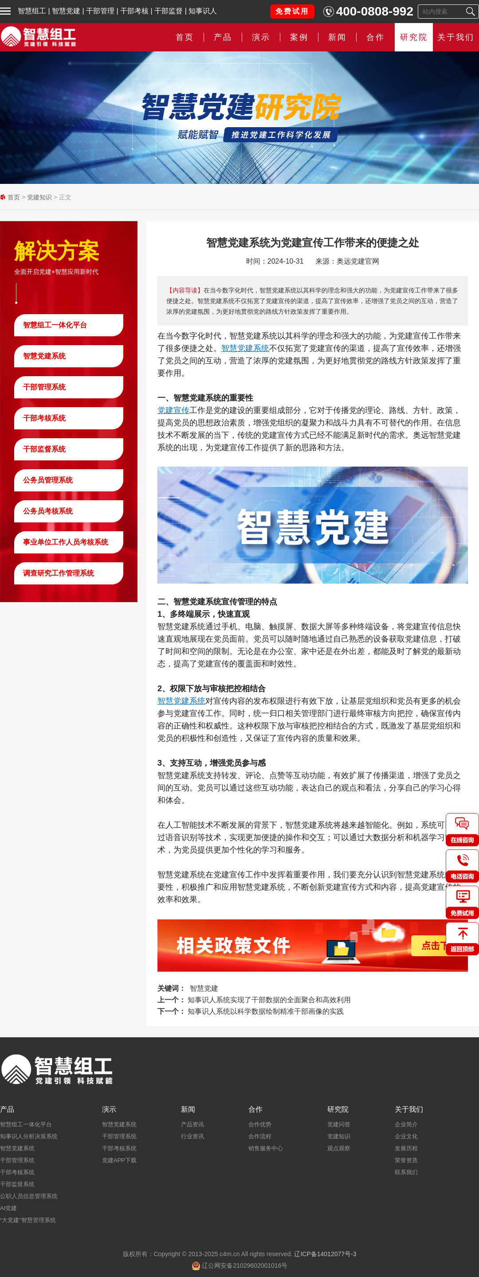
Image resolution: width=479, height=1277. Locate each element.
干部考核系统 (44, 418)
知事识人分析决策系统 (29, 1136)
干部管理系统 (44, 387)
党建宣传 (173, 410)
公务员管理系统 (48, 480)
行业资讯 (192, 1136)
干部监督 (168, 11)
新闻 (337, 37)
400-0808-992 (374, 11)
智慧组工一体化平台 (55, 325)
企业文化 (406, 1136)
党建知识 (39, 197)
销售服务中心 (265, 1148)
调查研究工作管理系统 (58, 573)
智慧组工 (32, 11)
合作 (375, 37)
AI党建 (8, 1208)
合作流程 (259, 1136)
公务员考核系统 (48, 511)
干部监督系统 (44, 449)
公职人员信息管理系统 (29, 1196)
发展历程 (406, 1148)
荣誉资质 (406, 1160)
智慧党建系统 (44, 356)
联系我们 (406, 1172)
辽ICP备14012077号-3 (325, 1254)
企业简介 (406, 1124)
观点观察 (338, 1148)
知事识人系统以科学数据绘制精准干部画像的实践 (266, 1011)
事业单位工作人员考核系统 (65, 542)
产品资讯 (192, 1124)
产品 (223, 37)
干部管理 (100, 11)
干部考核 (134, 11)
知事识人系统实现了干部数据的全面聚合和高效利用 (269, 1000)
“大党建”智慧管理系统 (28, 1220)
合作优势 (259, 1124)
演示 (261, 37)
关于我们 (456, 37)
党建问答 (338, 1124)
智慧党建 (66, 11)
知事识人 (202, 11)
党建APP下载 (119, 1160)
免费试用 (292, 11)
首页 (185, 37)
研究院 (414, 37)
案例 (299, 37)
